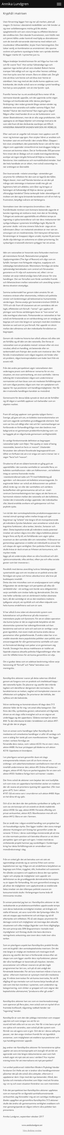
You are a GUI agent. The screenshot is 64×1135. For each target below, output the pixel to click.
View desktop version (32, 1130)
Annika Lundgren (15, 4)
